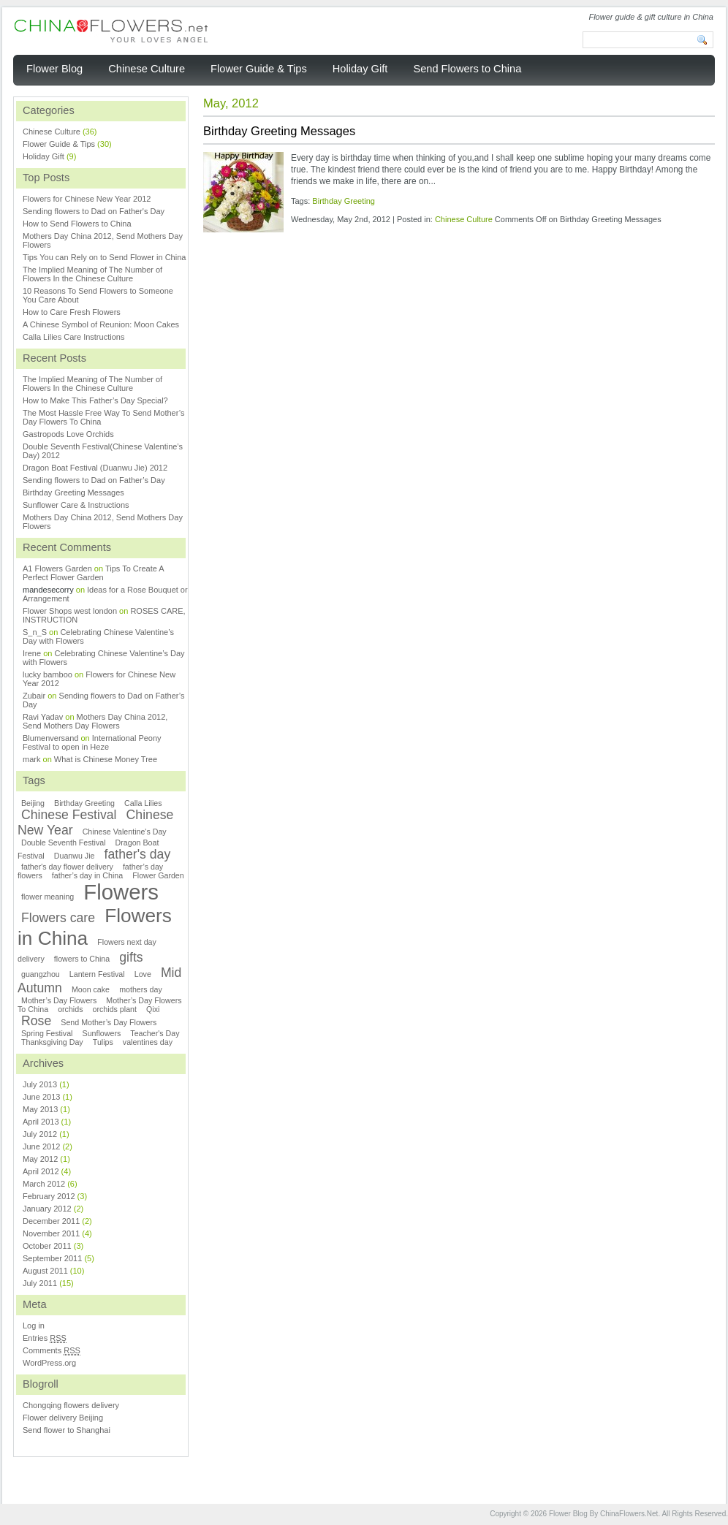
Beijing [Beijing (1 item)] (33, 803)
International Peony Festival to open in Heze (92, 742)
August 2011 (45, 1270)
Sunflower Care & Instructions (76, 505)
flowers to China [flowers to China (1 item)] (82, 958)
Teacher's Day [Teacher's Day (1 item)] (154, 1033)
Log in (34, 1325)
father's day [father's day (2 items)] (138, 854)
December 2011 (51, 1221)
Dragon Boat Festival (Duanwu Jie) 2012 (95, 467)
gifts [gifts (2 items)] (131, 957)
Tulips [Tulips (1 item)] (103, 1042)
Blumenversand (50, 738)
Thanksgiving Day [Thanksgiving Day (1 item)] (52, 1042)
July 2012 (40, 1134)
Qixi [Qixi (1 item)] (152, 1009)
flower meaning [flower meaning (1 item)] (47, 896)
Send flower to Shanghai (66, 1430)
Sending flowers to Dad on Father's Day (93, 211)
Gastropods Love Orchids (68, 434)
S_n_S (35, 632)
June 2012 (41, 1146)
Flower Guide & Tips (59, 144)
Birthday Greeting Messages (279, 130)
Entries (45, 1338)
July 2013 (40, 1084)
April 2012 (41, 1171)
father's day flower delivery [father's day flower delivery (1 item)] (67, 866)
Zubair (34, 695)
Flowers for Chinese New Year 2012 (87, 198)
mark (31, 759)
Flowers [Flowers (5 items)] (121, 892)
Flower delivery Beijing (63, 1417)
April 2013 (41, 1121)
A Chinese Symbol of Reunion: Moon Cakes (101, 324)
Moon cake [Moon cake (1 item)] (91, 989)
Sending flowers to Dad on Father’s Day (94, 480)
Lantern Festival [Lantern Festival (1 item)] (97, 974)
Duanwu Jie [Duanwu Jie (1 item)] (74, 855)
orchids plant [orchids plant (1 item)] (115, 1009)
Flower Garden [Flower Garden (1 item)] (157, 875)
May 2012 (40, 1159)
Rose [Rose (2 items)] (36, 1021)
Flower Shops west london (70, 610)
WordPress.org (49, 1362)
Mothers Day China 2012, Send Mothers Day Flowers (95, 721)
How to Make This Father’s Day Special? (95, 400)
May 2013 (40, 1109)
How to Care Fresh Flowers (72, 312)
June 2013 (41, 1096)
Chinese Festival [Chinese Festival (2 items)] (69, 814)
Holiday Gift (43, 156)
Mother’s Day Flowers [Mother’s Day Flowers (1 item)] (58, 1000)
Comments (51, 1350)
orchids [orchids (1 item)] (70, 1009)
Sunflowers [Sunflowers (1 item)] (102, 1033)
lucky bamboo (47, 674)
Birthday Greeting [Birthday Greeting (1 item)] (84, 803)
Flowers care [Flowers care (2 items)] (58, 917)
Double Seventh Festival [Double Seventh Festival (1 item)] (63, 842)
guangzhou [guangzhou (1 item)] (40, 974)
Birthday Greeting (343, 201)
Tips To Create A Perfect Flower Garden (93, 573)
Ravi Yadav (43, 716)
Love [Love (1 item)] (142, 974)
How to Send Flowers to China (77, 223)
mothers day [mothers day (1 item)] (140, 989)
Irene (32, 653)
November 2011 (51, 1233)
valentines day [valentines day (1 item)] (147, 1042)
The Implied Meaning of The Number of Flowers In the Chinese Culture (92, 274)
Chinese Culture (464, 219)
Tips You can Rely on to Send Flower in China (104, 257)
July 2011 (40, 1283)
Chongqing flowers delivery (71, 1405)
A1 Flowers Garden (57, 568)
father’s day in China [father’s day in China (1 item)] (87, 875)
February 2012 (49, 1196)
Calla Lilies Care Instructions (73, 336)
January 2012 (47, 1208)
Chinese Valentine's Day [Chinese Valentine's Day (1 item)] (125, 831)
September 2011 (52, 1258)
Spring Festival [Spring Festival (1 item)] (46, 1033)
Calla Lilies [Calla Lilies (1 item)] (143, 803)
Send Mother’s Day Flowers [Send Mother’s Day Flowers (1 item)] (108, 1022)
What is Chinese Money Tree (105, 759)
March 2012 (44, 1183)
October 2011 (47, 1245)
